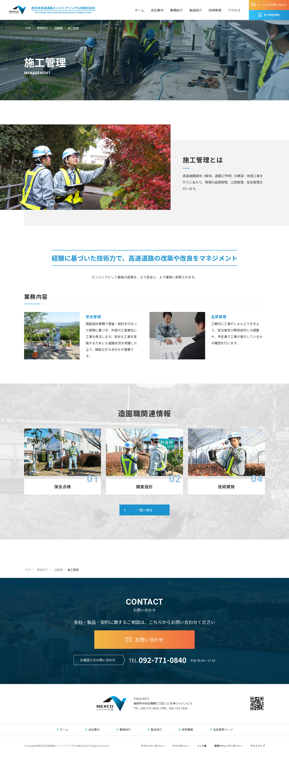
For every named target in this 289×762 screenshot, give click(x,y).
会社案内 (157, 10)
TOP (28, 28)
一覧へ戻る (144, 510)
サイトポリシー (180, 746)
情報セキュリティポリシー (228, 746)
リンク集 (202, 746)
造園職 (58, 28)
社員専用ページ (223, 730)
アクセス (234, 10)
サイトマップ (257, 746)
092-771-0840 (162, 660)
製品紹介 (195, 10)
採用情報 (215, 10)
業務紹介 (176, 10)
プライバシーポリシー (153, 746)
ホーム (139, 10)
